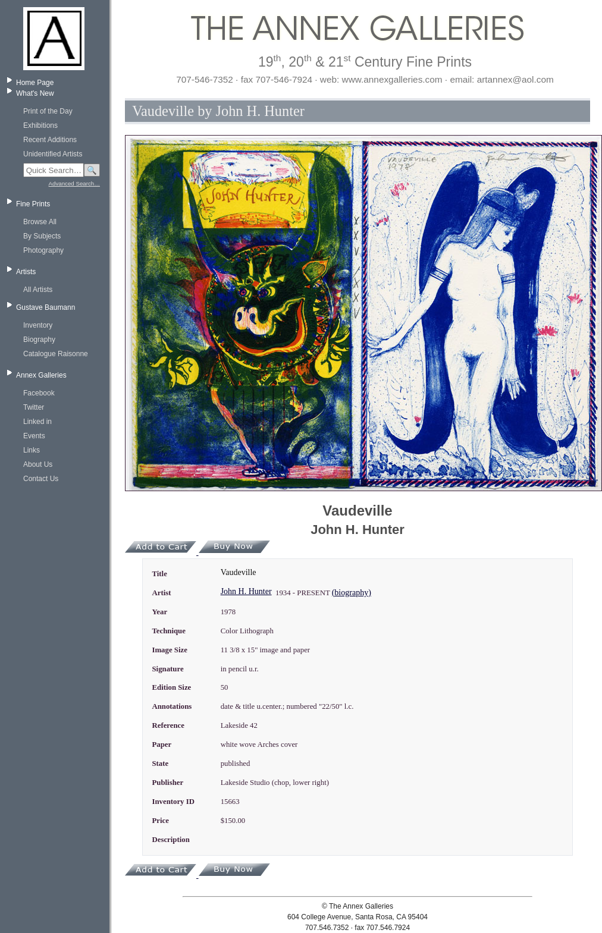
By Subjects (42, 236)
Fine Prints (33, 204)
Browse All (40, 222)
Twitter (33, 407)
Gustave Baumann (45, 307)
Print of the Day (48, 111)
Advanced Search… (74, 183)
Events (34, 436)
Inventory (37, 325)
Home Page (35, 82)
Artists (26, 272)
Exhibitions (40, 125)
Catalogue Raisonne (55, 354)
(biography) (351, 592)
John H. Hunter (246, 591)
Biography (39, 339)
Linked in (37, 421)
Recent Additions (50, 140)
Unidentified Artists (52, 154)
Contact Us (40, 479)
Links (31, 450)
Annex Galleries (41, 375)
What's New (35, 93)
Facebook (39, 393)
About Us (37, 464)
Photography (43, 250)
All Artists (37, 289)
